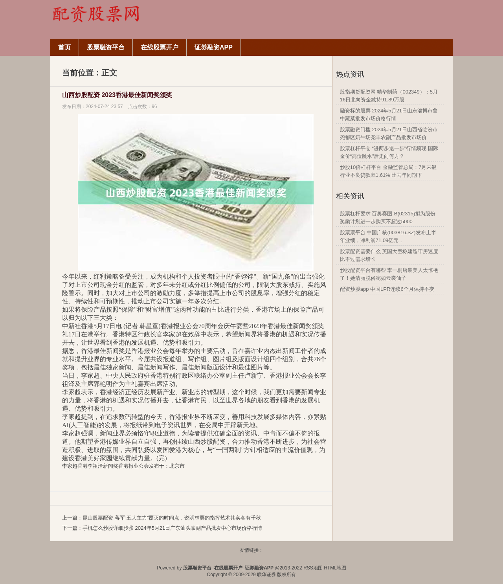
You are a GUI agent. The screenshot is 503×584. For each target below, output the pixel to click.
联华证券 (266, 574)
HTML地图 (335, 568)
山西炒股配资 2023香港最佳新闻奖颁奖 (117, 95)
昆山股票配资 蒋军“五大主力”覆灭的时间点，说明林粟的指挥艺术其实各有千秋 (172, 518)
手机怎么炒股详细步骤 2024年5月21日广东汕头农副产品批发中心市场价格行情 (172, 528)
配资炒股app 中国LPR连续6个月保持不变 (387, 289)
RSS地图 (313, 568)
